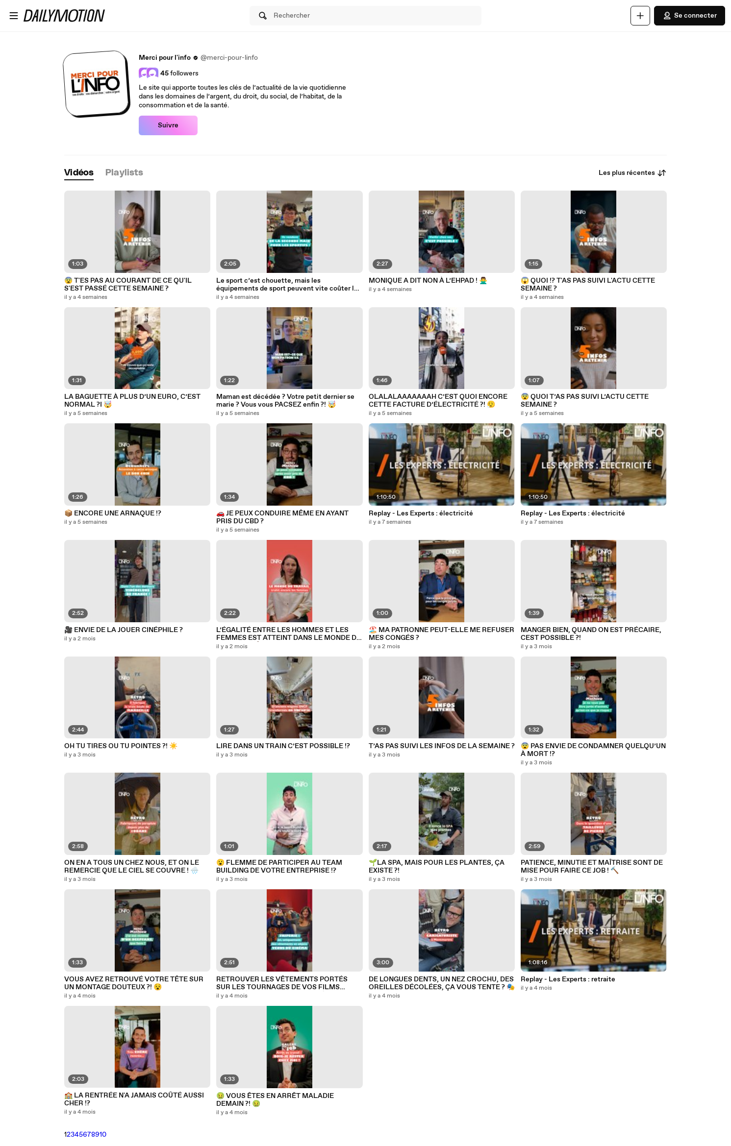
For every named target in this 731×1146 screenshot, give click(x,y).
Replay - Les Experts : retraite (568, 979)
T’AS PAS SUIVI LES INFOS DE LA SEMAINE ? (442, 746)
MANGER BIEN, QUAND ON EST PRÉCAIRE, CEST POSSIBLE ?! (591, 634)
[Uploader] (640, 15)
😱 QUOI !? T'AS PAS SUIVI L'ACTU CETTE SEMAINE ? (588, 285)
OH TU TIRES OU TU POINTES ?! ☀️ (120, 746)
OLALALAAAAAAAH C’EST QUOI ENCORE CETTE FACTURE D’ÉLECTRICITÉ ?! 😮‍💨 (438, 401)
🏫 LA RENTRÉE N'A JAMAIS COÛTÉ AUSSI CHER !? (134, 1099)
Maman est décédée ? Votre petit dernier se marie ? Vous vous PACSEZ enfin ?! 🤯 (285, 401)
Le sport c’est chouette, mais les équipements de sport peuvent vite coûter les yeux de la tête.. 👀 (288, 285)
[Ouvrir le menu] (14, 15)
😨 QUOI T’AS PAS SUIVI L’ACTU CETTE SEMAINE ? (585, 401)
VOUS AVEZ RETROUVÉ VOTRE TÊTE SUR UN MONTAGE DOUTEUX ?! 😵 (133, 983)
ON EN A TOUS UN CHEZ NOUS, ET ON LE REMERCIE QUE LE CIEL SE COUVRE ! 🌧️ (131, 867)
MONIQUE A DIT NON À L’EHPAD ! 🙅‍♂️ (428, 281)
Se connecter (689, 16)
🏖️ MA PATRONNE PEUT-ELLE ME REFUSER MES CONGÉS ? (441, 634)
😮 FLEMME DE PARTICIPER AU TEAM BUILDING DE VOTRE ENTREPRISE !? (279, 867)
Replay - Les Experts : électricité (421, 513)
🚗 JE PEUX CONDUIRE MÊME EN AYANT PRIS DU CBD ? (282, 517)
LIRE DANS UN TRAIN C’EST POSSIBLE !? (283, 746)
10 (103, 1134)
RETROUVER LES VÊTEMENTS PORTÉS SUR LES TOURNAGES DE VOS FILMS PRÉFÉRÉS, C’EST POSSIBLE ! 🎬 (282, 983)
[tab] (79, 173)
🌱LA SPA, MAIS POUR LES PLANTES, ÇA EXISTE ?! (436, 867)
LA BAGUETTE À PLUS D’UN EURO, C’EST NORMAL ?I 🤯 (132, 401)
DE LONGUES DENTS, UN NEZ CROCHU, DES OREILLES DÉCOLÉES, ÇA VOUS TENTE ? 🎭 (442, 983)
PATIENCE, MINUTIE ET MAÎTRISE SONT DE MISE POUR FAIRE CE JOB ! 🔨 (592, 867)
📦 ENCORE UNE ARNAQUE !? (112, 513)
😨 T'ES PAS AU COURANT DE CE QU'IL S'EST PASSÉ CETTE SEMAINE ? (128, 285)
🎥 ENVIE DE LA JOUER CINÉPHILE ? (123, 630)
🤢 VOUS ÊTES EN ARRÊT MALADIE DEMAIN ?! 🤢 (275, 1100)
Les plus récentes (633, 173)
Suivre (168, 125)
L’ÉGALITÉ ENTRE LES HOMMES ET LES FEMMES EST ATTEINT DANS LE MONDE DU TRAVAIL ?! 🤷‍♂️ (288, 634)
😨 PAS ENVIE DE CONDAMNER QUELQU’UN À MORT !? (593, 750)
